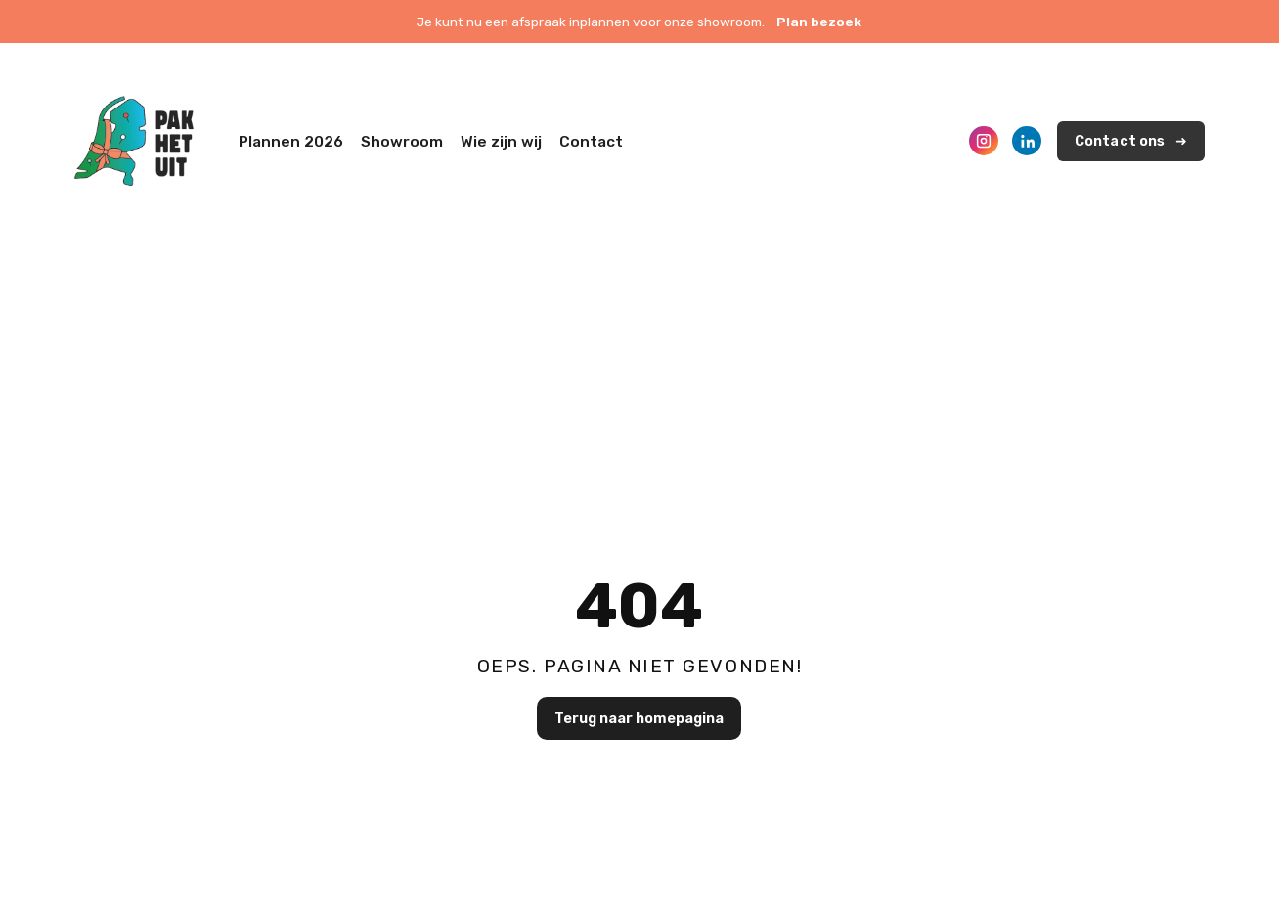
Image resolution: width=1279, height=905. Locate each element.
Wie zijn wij (501, 141)
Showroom (402, 141)
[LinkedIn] (1026, 140)
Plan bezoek (818, 21)
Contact (591, 141)
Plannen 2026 (291, 141)
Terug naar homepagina (639, 718)
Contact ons (1120, 141)
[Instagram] (983, 140)
